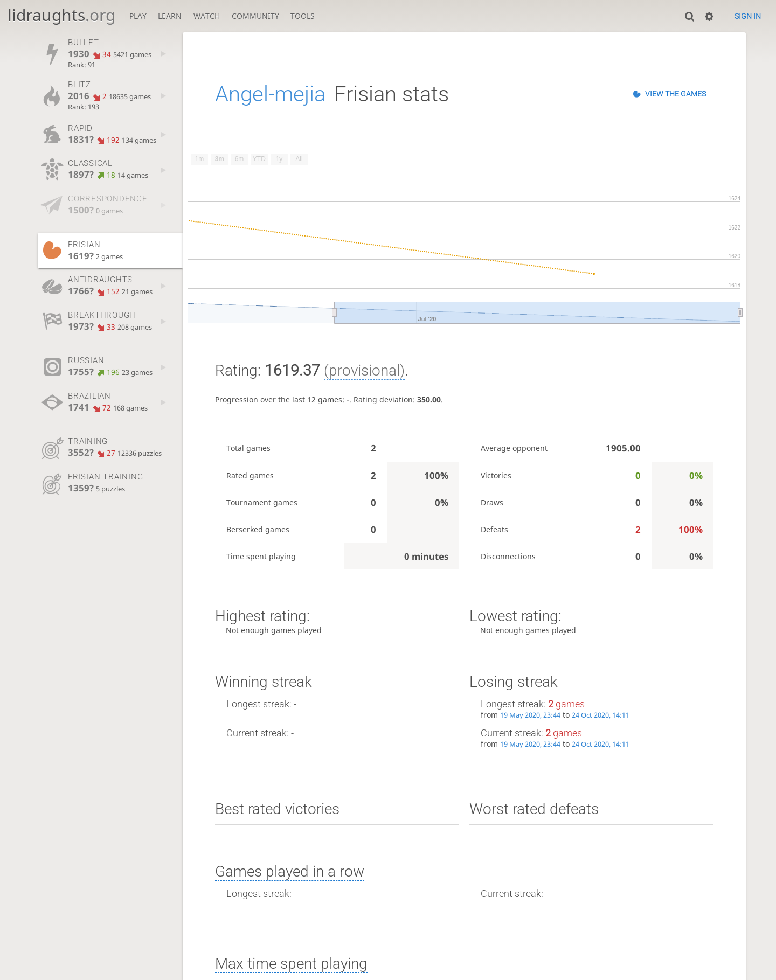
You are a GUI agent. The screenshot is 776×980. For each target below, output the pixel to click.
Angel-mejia (270, 94)
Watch (206, 16)
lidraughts (61, 15)
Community (255, 16)
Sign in (748, 16)
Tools (302, 16)
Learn (170, 16)
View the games (675, 93)
